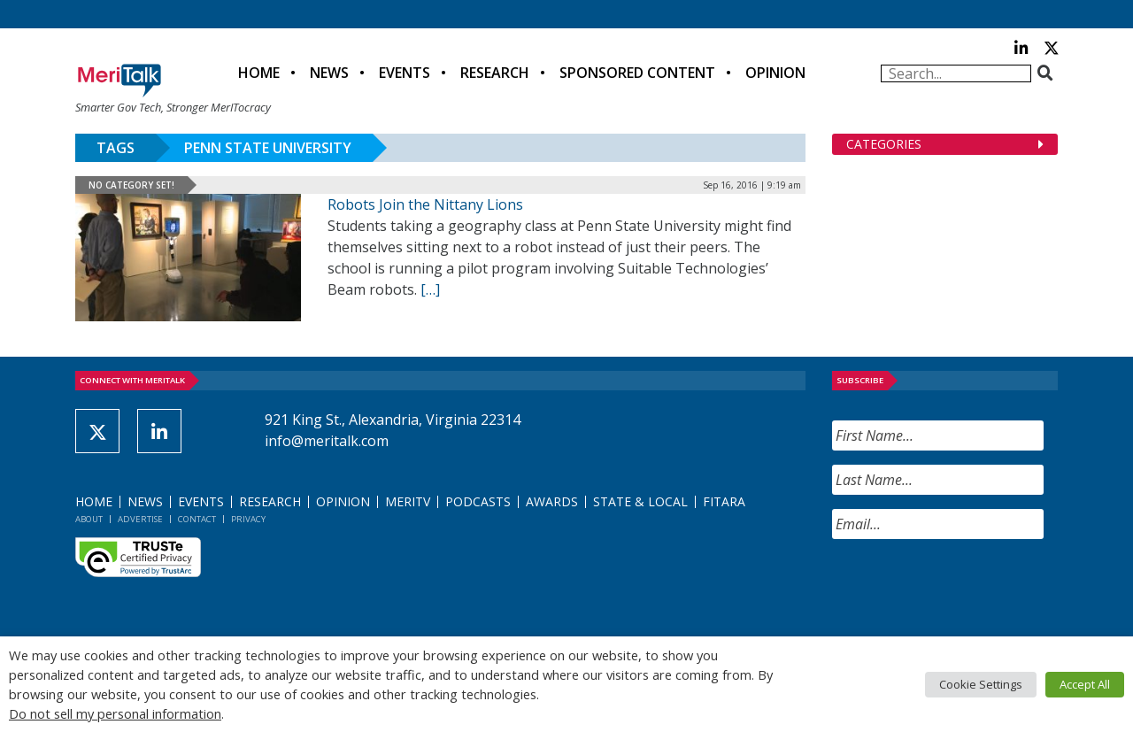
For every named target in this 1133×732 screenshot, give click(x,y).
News (329, 72)
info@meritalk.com (327, 441)
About (89, 519)
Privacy (248, 519)
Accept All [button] (1085, 684)
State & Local (640, 501)
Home (259, 72)
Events (404, 72)
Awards (552, 501)
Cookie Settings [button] (980, 684)
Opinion (775, 72)
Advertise (140, 519)
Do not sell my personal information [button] (115, 713)
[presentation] (966, 587)
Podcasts (478, 501)
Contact (197, 519)
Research (494, 72)
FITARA (724, 501)
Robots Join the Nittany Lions (425, 204)
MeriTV (407, 501)
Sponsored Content (637, 72)
